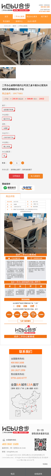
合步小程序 (31, 21)
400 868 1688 (45, 7)
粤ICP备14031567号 (27, 460)
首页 (6, 16)
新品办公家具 (32, 16)
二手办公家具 (19, 16)
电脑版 (45, 464)
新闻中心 (19, 21)
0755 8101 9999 (44, 11)
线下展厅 (44, 16)
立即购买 (16, 176)
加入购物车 (35, 176)
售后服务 (6, 21)
